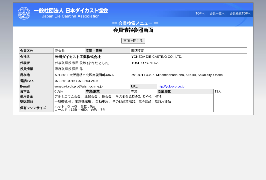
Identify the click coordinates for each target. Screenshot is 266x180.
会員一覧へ (217, 13)
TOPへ (200, 13)
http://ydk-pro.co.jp (171, 86)
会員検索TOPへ (240, 13)
